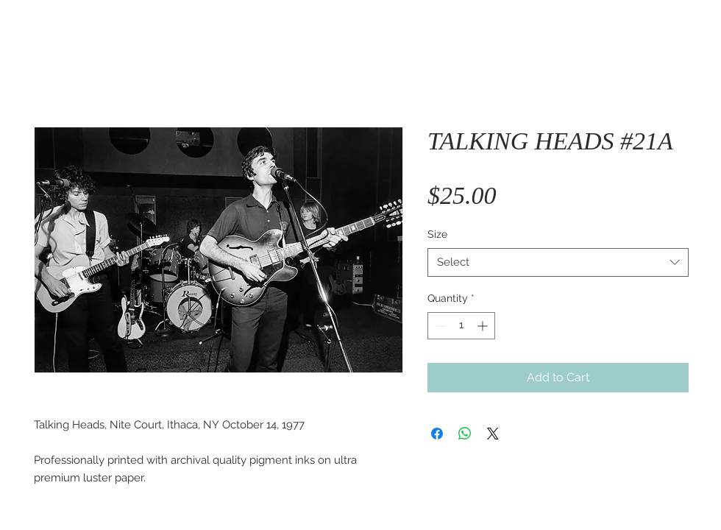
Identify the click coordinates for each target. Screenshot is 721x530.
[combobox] (558, 262)
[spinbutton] (461, 326)
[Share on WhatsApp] (465, 433)
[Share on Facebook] (437, 433)
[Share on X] (493, 433)
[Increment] (484, 326)
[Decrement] (439, 326)
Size (437, 234)
